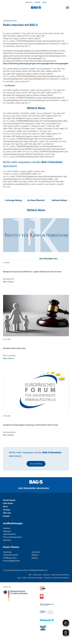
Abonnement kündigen (35, 578)
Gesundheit (36, 552)
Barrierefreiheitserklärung (60, 575)
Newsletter (7, 540)
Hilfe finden (8, 503)
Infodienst (6, 528)
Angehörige (7, 552)
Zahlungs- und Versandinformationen (56, 578)
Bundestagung (9, 500)
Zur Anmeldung (36, 464)
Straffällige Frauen (10, 558)
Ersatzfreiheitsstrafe (10, 555)
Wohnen (35, 558)
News (5, 506)
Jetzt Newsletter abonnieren (33, 488)
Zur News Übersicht (36, 200)
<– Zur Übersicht (9, 86)
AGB (29, 575)
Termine (6, 510)
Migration (35, 555)
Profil (24, 578)
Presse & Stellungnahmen (12, 537)
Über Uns (29, 2)
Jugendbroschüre (9, 534)
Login (44, 2)
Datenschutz (37, 575)
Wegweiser (7, 531)
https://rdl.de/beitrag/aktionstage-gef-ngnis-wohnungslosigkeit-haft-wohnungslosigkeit (35, 63)
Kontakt (37, 2)
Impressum (46, 575)
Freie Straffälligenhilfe (11, 561)
